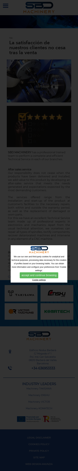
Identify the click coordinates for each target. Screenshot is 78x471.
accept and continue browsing (39, 275)
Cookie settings (39, 280)
